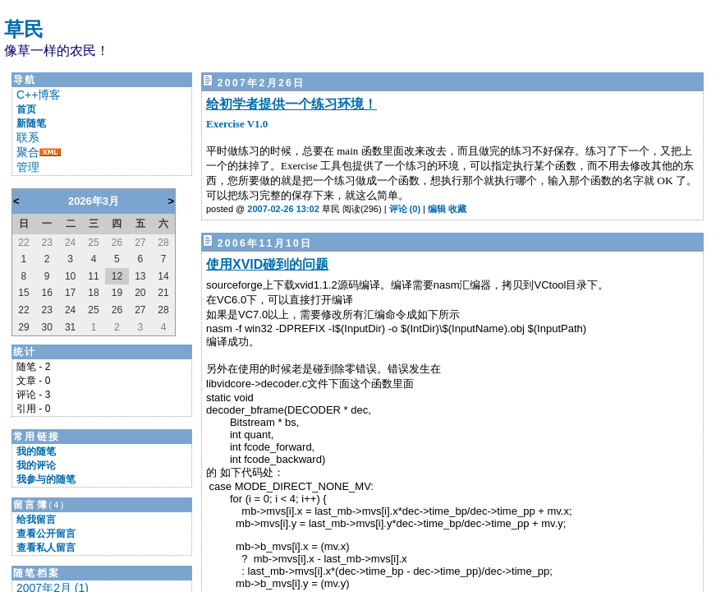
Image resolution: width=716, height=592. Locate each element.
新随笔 (31, 123)
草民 (24, 29)
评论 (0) (405, 209)
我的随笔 (36, 451)
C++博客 (38, 94)
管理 (27, 166)
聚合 (27, 152)
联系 (27, 137)
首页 (26, 109)
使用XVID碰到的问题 (267, 264)
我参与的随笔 (46, 479)
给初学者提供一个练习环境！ (291, 104)
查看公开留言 (46, 533)
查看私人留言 (46, 547)
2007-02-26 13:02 (283, 209)
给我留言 (36, 519)
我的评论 (36, 465)
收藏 (457, 209)
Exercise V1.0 (237, 124)
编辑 (437, 209)
